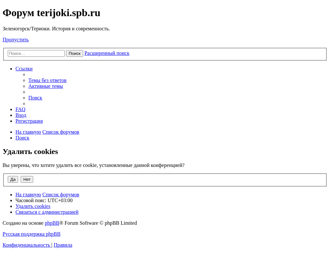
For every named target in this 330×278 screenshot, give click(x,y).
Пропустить (16, 39)
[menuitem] (47, 80)
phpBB (52, 223)
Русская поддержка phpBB (32, 234)
